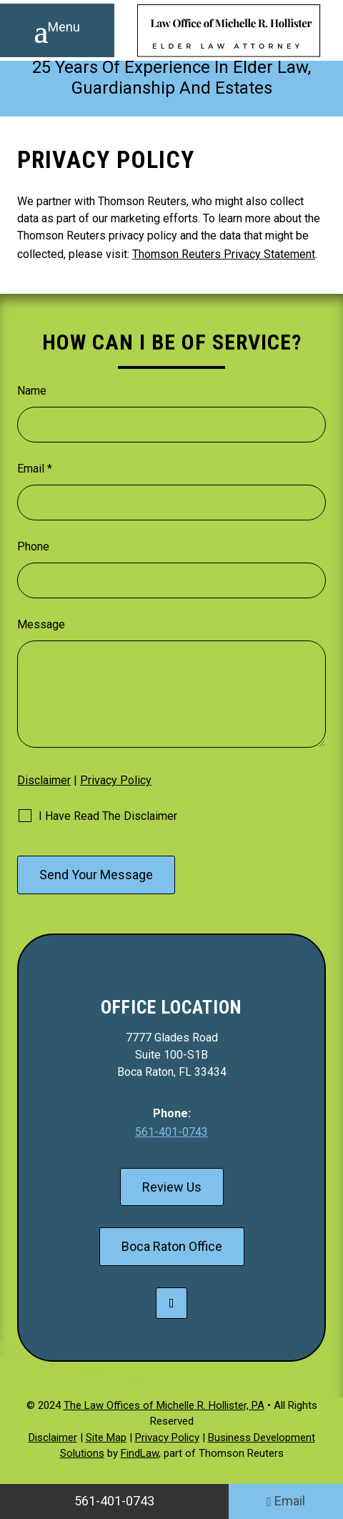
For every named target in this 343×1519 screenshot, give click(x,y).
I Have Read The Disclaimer (108, 816)
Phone (33, 546)
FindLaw (140, 1453)
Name (31, 390)
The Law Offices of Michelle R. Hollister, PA (164, 1405)
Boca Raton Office (171, 1246)
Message (41, 624)
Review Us (172, 1186)
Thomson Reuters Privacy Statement (223, 254)
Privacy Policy (115, 780)
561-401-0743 (171, 1132)
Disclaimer (44, 780)
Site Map (106, 1437)
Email (34, 468)
